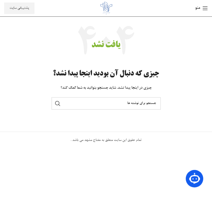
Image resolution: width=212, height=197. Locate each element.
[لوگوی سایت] (106, 9)
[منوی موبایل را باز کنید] (201, 8)
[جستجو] (106, 103)
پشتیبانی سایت (19, 8)
